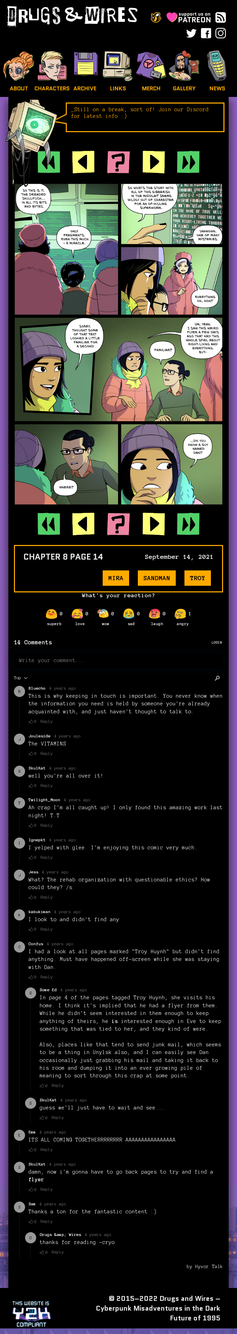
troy (197, 578)
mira (116, 578)
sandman (156, 578)
